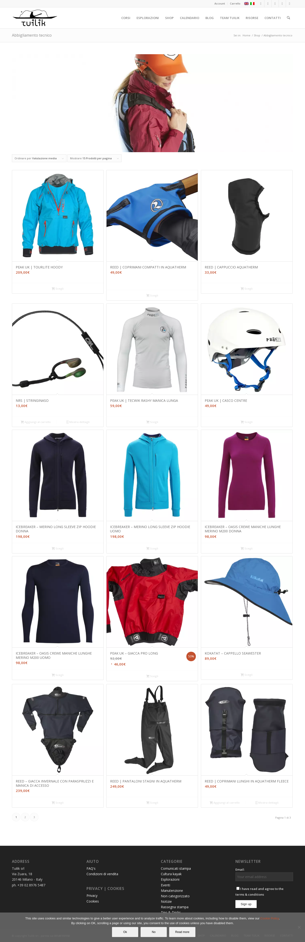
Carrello (235, 3)
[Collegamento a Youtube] (282, 3)
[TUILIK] (35, 17)
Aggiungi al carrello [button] (36, 422)
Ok (125, 932)
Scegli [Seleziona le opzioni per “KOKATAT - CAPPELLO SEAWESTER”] (247, 675)
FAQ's (91, 868)
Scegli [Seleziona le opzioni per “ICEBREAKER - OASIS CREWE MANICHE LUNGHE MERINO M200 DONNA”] (247, 549)
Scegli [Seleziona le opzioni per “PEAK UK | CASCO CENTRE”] (247, 422)
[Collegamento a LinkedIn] (275, 3)
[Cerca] (288, 17)
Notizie (166, 901)
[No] (299, 927)
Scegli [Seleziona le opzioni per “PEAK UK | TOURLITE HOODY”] (58, 289)
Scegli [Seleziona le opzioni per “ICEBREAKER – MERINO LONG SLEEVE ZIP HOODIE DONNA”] (58, 549)
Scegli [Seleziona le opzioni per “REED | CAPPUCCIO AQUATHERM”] (247, 289)
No (153, 932)
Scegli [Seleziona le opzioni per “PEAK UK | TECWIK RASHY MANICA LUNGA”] (152, 422)
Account (219, 3)
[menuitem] (220, 3)
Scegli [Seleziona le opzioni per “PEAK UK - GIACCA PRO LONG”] (152, 676)
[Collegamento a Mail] (289, 3)
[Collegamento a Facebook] (260, 3)
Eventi (165, 885)
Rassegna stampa (174, 907)
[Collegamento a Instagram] (267, 3)
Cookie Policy (269, 918)
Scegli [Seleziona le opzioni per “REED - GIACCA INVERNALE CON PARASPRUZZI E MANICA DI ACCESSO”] (58, 803)
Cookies (92, 901)
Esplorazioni (170, 879)
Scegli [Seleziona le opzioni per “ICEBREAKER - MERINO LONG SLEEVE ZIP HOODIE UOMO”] (152, 549)
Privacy (91, 895)
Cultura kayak (171, 874)
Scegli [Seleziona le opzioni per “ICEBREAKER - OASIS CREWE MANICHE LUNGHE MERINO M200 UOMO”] (58, 675)
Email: (239, 869)
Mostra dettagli (78, 422)
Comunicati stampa (176, 868)
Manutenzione (172, 890)
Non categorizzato (175, 896)
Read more (182, 932)
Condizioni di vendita (102, 874)
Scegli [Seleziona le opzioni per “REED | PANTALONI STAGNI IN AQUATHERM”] (152, 803)
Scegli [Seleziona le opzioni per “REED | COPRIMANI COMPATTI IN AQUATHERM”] (152, 296)
